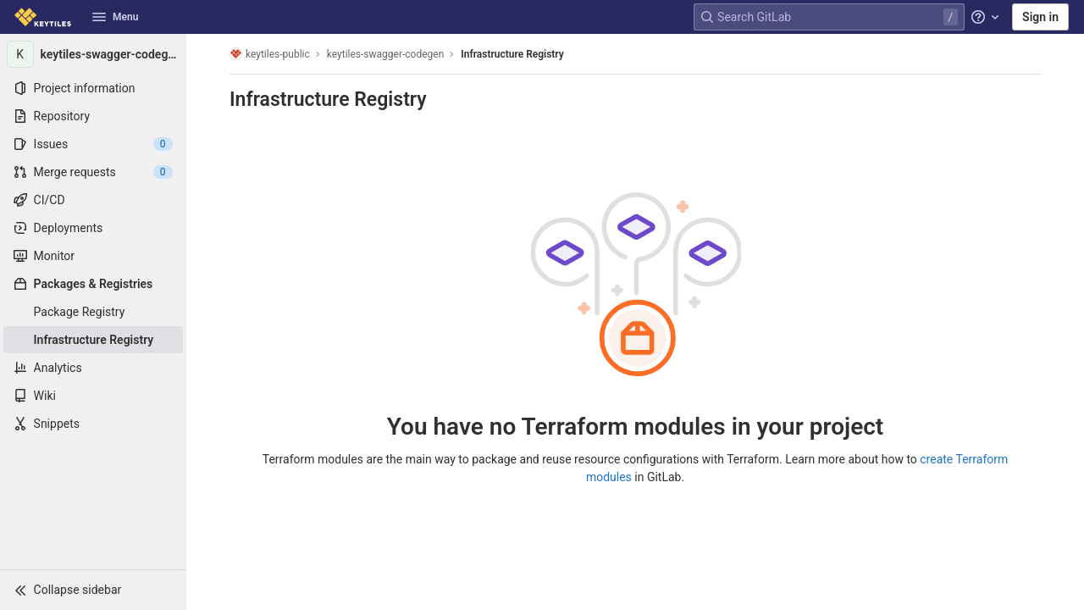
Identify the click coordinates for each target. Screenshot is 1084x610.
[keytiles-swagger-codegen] (93, 54)
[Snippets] (93, 423)
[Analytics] (93, 367)
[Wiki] (93, 395)
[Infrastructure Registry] (93, 339)
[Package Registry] (93, 311)
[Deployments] (93, 227)
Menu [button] (115, 17)
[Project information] (93, 88)
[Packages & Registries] (93, 283)
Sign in (1040, 17)
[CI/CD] (93, 200)
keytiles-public (270, 53)
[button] (93, 589)
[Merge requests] (93, 172)
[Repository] (93, 116)
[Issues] (93, 144)
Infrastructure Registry (512, 54)
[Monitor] (93, 255)
